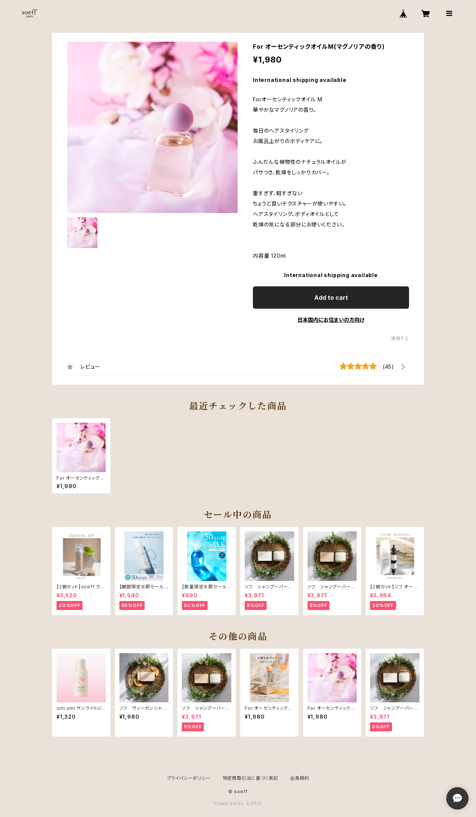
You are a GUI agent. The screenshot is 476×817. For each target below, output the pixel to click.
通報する (400, 338)
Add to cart (331, 297)
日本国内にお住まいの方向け (331, 320)
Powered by (238, 803)
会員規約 (299, 778)
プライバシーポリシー (189, 778)
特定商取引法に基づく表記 (251, 778)
